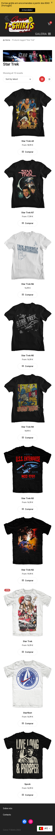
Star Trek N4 (27, 427)
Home (7, 40)
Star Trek (27, 641)
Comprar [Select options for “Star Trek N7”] (29, 223)
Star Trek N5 (27, 355)
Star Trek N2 (27, 570)
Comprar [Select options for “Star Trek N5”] (29, 366)
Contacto (7, 814)
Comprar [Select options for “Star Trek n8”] (29, 152)
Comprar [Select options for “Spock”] (29, 795)
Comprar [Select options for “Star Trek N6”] (29, 295)
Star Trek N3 (27, 498)
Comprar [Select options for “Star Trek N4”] (29, 437)
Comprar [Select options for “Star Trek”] (29, 652)
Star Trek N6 (27, 284)
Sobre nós (7, 808)
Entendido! (27, 10)
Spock (27, 784)
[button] (41, 34)
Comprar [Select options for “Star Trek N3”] (29, 509)
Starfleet (27, 713)
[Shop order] (18, 79)
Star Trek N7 (27, 212)
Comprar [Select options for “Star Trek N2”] (29, 580)
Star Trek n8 (28, 141)
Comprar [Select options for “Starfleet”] (29, 723)
